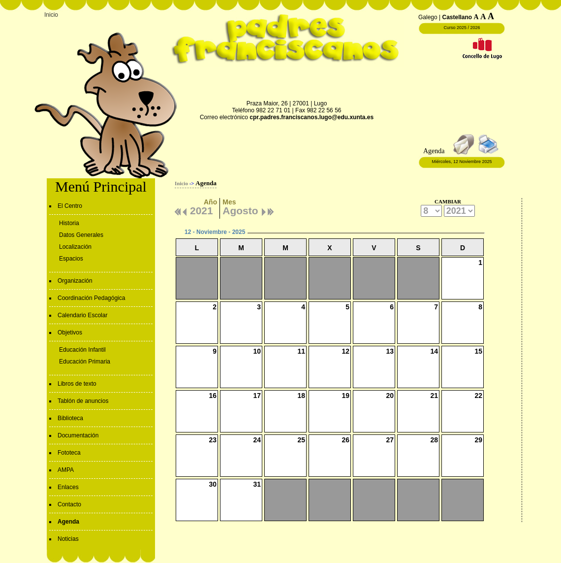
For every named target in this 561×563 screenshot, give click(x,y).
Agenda (68, 521)
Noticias (68, 538)
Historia (69, 223)
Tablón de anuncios (83, 400)
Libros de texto (77, 383)
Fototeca (69, 452)
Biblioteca (70, 418)
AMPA (66, 469)
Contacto (69, 504)
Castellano (457, 17)
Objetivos (70, 332)
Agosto (240, 209)
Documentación (78, 435)
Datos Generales (81, 235)
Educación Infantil (82, 349)
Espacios (71, 258)
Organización (75, 280)
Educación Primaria (84, 361)
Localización (75, 246)
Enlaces (68, 487)
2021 (201, 209)
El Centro (70, 205)
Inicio (51, 14)
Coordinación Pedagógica (91, 298)
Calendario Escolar (82, 315)
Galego (427, 17)
